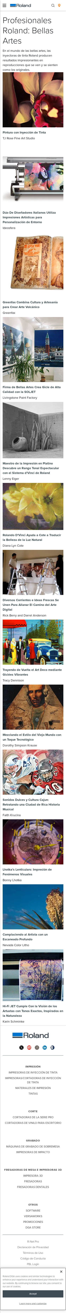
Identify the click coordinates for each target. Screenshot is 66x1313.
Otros (33, 1204)
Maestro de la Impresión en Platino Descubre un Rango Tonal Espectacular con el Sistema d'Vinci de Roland (31, 468)
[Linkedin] (45, 1047)
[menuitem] (59, 5)
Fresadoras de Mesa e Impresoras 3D (33, 1169)
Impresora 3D (33, 1176)
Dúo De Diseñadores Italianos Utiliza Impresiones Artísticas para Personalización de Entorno (29, 217)
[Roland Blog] (52, 1047)
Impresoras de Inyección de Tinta (33, 1072)
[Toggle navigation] (4, 5)
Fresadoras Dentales (33, 1187)
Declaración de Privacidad (33, 1247)
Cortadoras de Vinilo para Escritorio (33, 1123)
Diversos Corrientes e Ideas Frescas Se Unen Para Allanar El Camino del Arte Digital (31, 605)
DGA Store (33, 1227)
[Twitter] (21, 1047)
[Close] (61, 1271)
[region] (33, 1289)
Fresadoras (33, 1181)
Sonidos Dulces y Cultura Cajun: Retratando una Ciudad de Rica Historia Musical (31, 804)
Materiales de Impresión (33, 1088)
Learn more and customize (32, 1303)
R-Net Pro (33, 1241)
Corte (33, 1111)
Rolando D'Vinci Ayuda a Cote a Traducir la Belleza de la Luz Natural (32, 537)
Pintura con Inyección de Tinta (24, 132)
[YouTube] (29, 1047)
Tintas (33, 1093)
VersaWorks (33, 1216)
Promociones (33, 1222)
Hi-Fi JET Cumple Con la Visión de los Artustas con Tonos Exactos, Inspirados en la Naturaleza (33, 1011)
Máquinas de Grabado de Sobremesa (33, 1146)
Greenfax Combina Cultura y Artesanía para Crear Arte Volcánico (30, 304)
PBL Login (33, 1264)
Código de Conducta (33, 1258)
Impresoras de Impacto (33, 1152)
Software (33, 1210)
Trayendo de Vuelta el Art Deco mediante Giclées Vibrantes (32, 672)
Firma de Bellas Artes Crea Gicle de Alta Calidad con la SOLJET (32, 389)
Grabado (33, 1140)
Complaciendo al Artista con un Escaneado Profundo (25, 937)
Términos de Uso (33, 1253)
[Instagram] (37, 1047)
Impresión (33, 1066)
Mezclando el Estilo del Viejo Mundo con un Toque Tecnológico (32, 737)
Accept (33, 1293)
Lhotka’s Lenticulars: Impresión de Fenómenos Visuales (27, 872)
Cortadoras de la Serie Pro (33, 1117)
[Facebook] (14, 1047)
